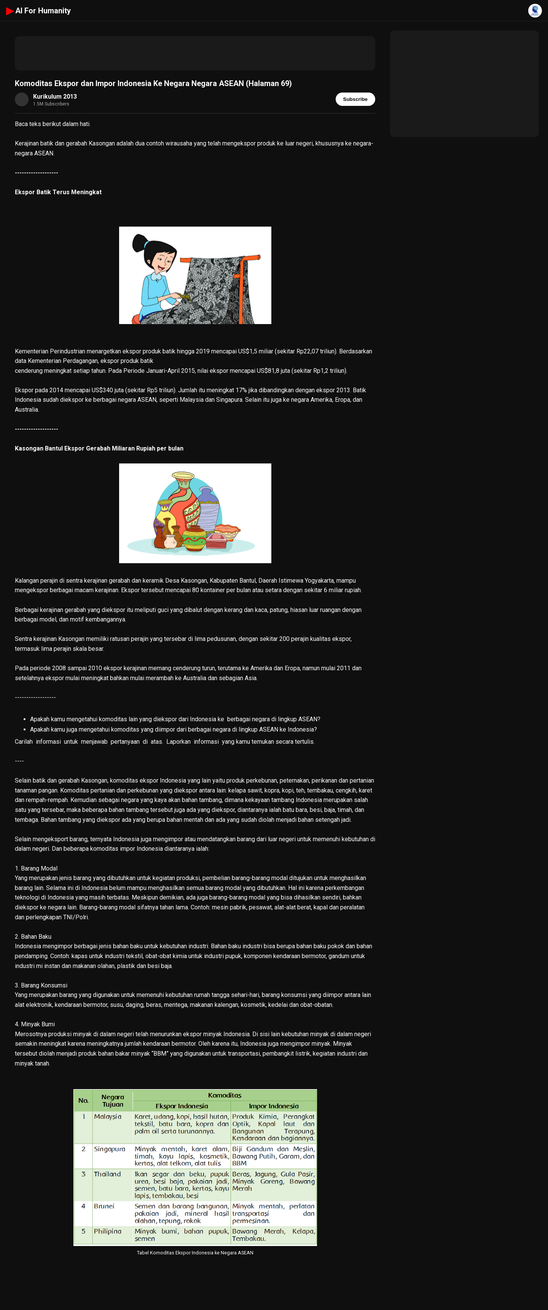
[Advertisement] (195, 53)
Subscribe (355, 99)
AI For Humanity (38, 10)
